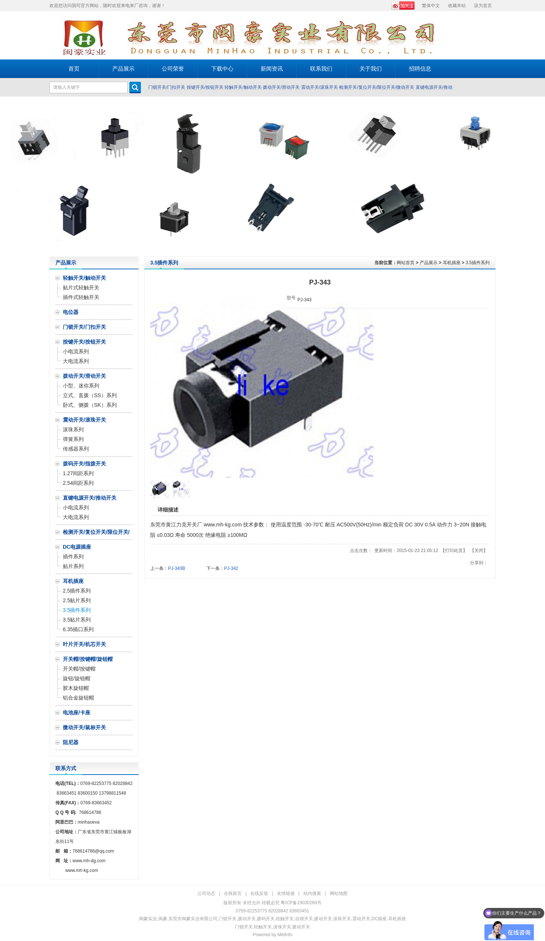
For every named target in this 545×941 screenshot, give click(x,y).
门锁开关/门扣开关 (166, 87)
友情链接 (286, 893)
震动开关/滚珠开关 (319, 87)
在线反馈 (259, 893)
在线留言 (233, 893)
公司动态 (206, 893)
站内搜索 (312, 893)
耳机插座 (452, 262)
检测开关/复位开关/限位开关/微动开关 (376, 87)
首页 (74, 68)
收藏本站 (457, 5)
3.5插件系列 (477, 262)
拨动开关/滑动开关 (281, 87)
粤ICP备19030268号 (301, 902)
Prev (7, 176)
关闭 (478, 550)
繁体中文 (431, 5)
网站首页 (406, 262)
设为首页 (483, 5)
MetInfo (284, 934)
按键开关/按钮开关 (205, 87)
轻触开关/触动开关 (243, 87)
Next (537, 176)
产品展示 (429, 262)
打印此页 (454, 550)
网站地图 (339, 893)
